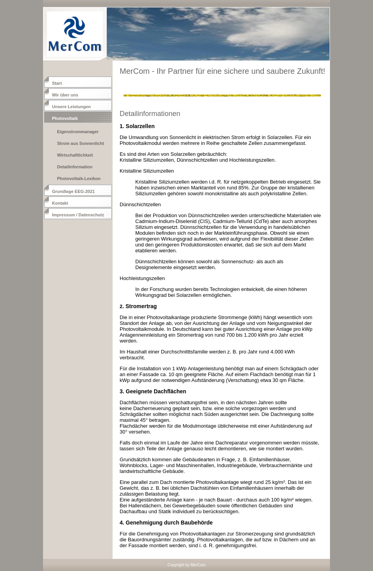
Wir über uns (65, 95)
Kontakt (60, 203)
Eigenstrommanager (78, 131)
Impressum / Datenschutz (78, 214)
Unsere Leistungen (71, 106)
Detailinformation (74, 166)
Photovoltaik (65, 118)
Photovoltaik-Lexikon (78, 178)
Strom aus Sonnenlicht (80, 143)
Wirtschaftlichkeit (75, 155)
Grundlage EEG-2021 (73, 191)
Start (57, 83)
